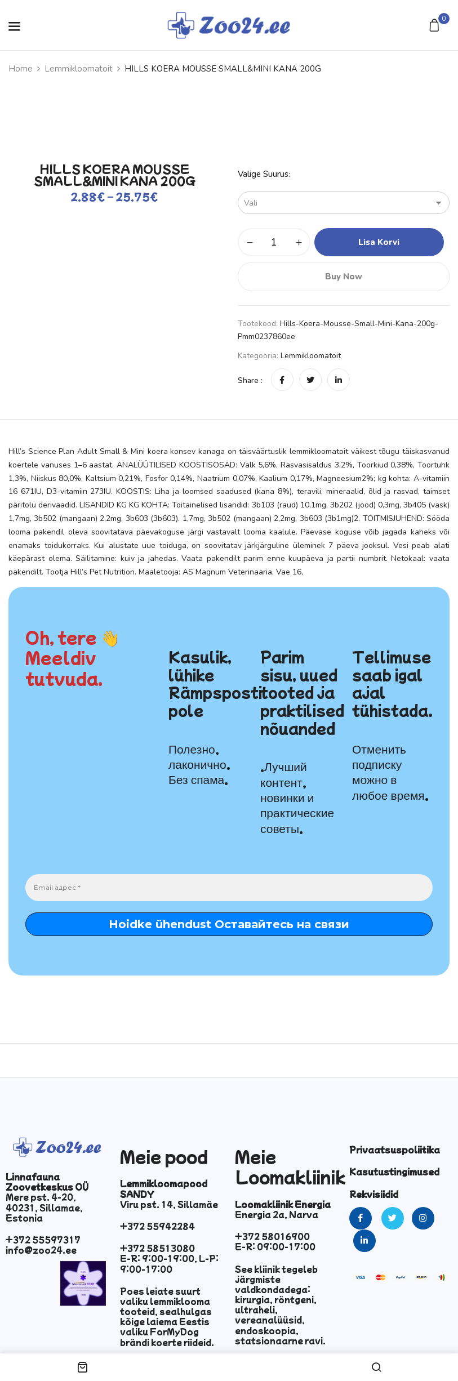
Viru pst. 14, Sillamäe (169, 1204)
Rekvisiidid (373, 1194)
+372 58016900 (272, 1236)
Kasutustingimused (394, 1171)
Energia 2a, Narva (276, 1214)
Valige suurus (263, 174)
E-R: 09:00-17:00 (275, 1246)
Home (20, 68)
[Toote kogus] (274, 242)
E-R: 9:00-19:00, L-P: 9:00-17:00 (169, 1263)
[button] (436, 26)
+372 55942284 (157, 1226)
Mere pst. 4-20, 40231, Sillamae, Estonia (44, 1207)
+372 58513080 (157, 1248)
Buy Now (343, 276)
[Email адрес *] (229, 887)
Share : (250, 380)
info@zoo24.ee (41, 1249)
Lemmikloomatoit (79, 68)
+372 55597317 (43, 1239)
